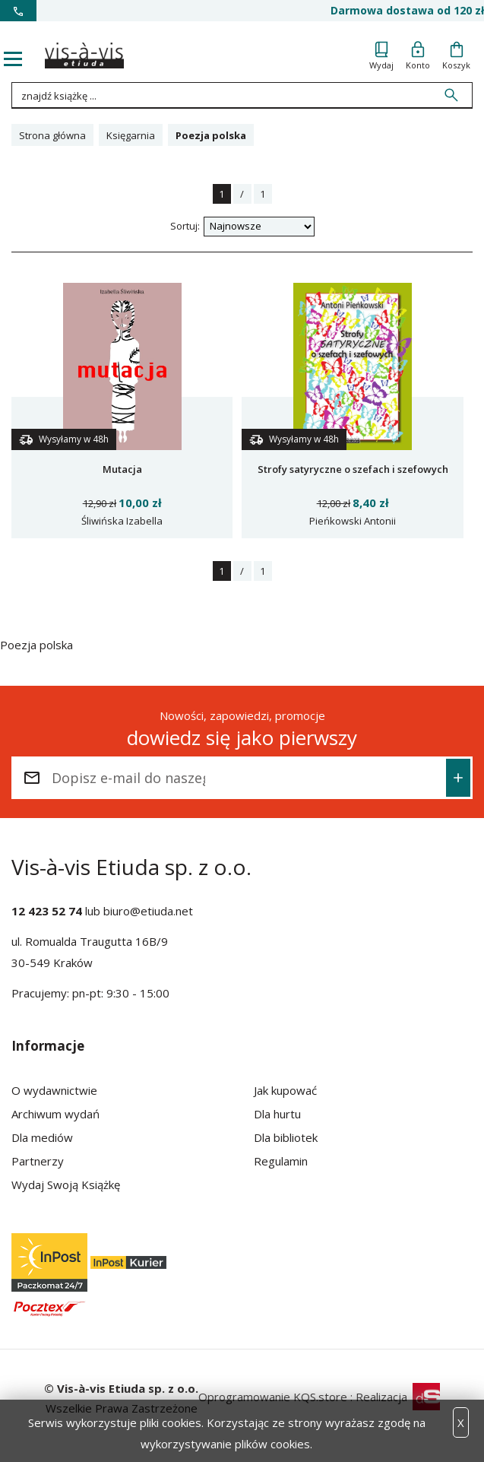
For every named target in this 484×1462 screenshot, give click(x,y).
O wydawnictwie (54, 1090)
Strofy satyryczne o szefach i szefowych (353, 469)
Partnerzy (37, 1161)
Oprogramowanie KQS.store (272, 1396)
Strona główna (52, 135)
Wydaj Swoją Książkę (65, 1184)
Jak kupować (285, 1090)
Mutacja (122, 469)
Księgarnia (130, 135)
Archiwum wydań (55, 1113)
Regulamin (281, 1161)
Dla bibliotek (286, 1137)
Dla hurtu (277, 1113)
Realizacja (398, 1396)
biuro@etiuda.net (148, 910)
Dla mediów (42, 1137)
